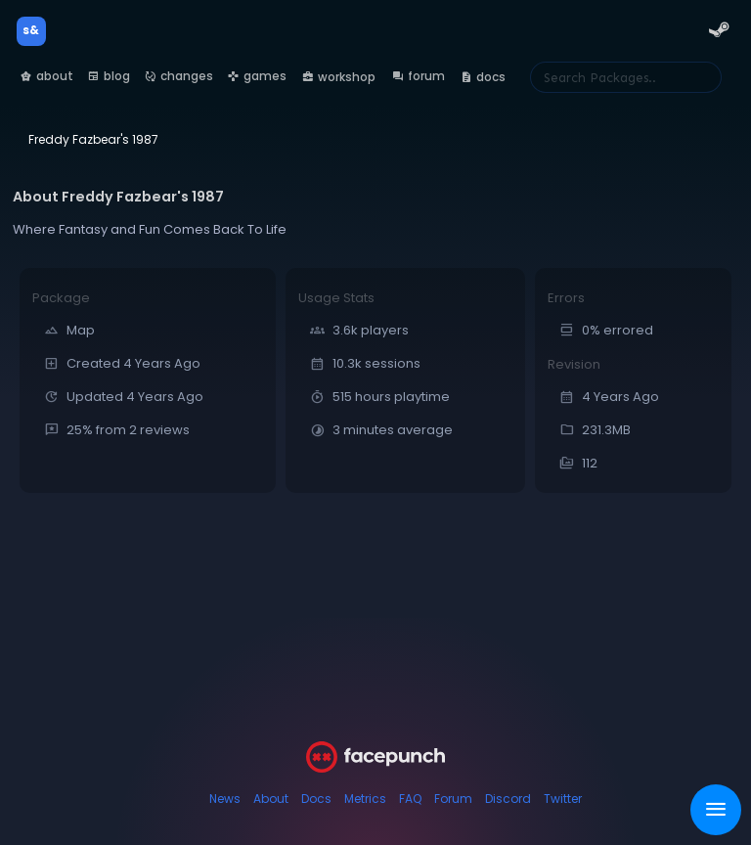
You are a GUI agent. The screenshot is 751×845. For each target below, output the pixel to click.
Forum (453, 798)
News (225, 798)
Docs (316, 798)
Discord (508, 798)
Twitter (563, 798)
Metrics (365, 798)
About (270, 798)
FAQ (410, 798)
